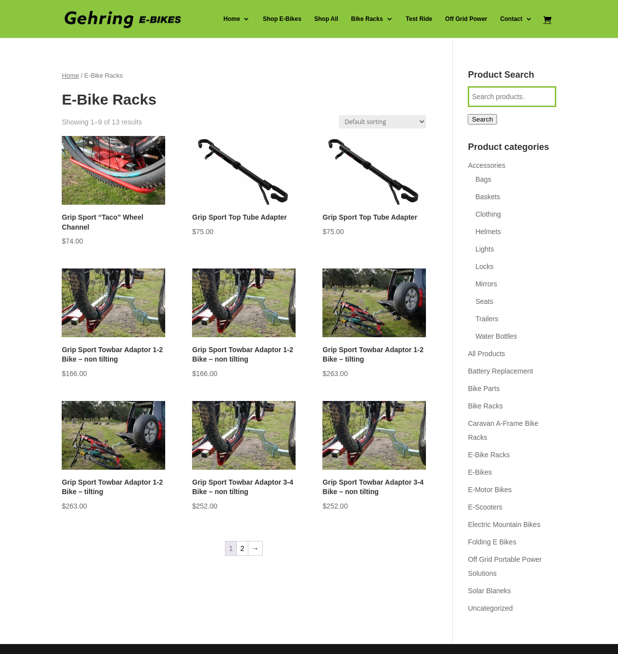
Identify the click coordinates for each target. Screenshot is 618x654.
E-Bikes (480, 472)
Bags (483, 179)
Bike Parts (484, 388)
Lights (484, 249)
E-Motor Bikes (490, 490)
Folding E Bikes (492, 542)
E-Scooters (485, 507)
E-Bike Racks (489, 455)
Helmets (488, 232)
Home (231, 18)
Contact (511, 18)
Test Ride (419, 18)
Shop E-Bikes (282, 18)
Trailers (486, 319)
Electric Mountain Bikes (504, 524)
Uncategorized (490, 608)
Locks (484, 266)
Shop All (326, 18)
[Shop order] (382, 122)
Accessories (486, 165)
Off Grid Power (466, 18)
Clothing (488, 214)
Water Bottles (496, 336)
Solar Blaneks (489, 591)
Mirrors (486, 284)
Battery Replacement (500, 371)
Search (482, 119)
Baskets (487, 197)
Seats (484, 301)
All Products (486, 354)
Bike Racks (367, 18)
